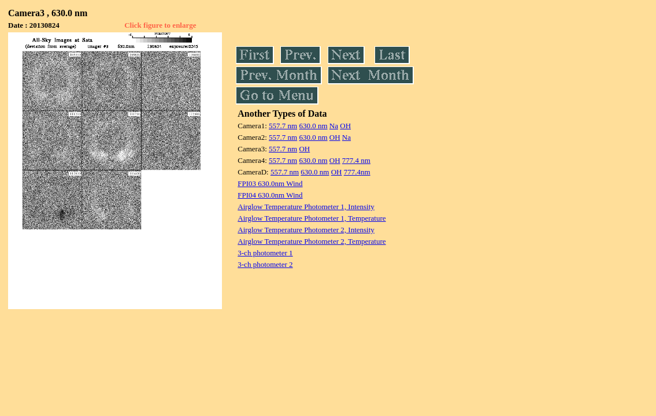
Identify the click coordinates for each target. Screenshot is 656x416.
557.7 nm (283, 125)
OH (345, 125)
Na (333, 125)
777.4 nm (356, 160)
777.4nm (357, 172)
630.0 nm (313, 125)
